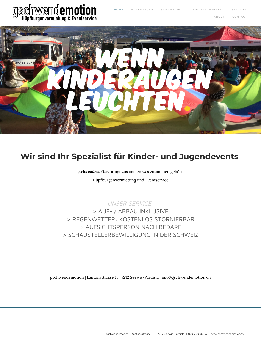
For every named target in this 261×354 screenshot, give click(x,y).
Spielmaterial (173, 9)
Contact (239, 16)
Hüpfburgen (142, 9)
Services (239, 9)
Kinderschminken (208, 9)
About (219, 16)
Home (118, 9)
